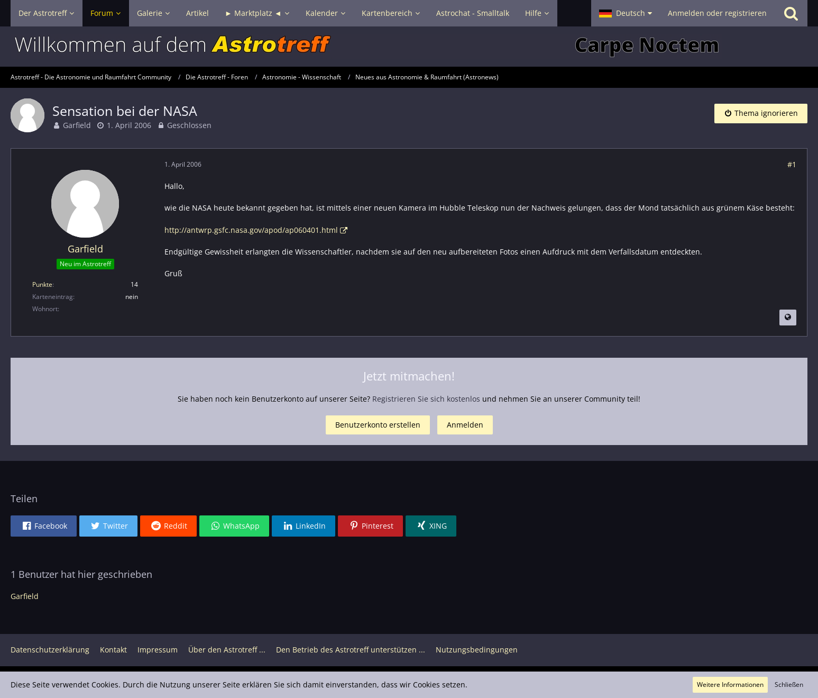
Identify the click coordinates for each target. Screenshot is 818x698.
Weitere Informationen (730, 684)
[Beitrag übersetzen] (787, 317)
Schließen (789, 684)
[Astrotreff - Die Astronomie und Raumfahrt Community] (409, 46)
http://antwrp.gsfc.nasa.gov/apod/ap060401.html (251, 230)
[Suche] (791, 13)
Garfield (77, 125)
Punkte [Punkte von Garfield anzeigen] (42, 284)
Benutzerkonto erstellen (377, 425)
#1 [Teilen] (791, 164)
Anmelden (465, 425)
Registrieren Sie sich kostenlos (426, 399)
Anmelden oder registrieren (717, 13)
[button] (625, 13)
